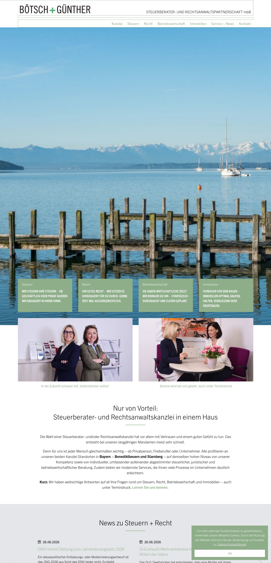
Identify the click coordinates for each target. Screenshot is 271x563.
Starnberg (155, 456)
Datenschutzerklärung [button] (231, 544)
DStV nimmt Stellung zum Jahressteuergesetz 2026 (81, 548)
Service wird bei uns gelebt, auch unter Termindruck (196, 386)
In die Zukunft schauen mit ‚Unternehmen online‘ (75, 386)
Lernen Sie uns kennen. (150, 487)
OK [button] (230, 553)
